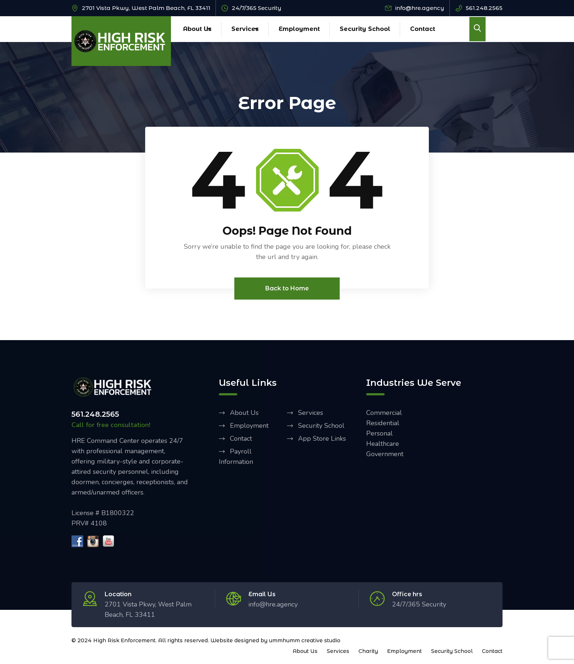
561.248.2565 (484, 7)
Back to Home (287, 288)
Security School (365, 28)
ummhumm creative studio (304, 640)
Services (245, 28)
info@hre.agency (419, 7)
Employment (299, 28)
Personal (379, 433)
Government (384, 454)
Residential (382, 423)
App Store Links (322, 438)
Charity (368, 651)
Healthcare (382, 444)
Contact (422, 28)
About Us (197, 28)
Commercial (384, 413)
